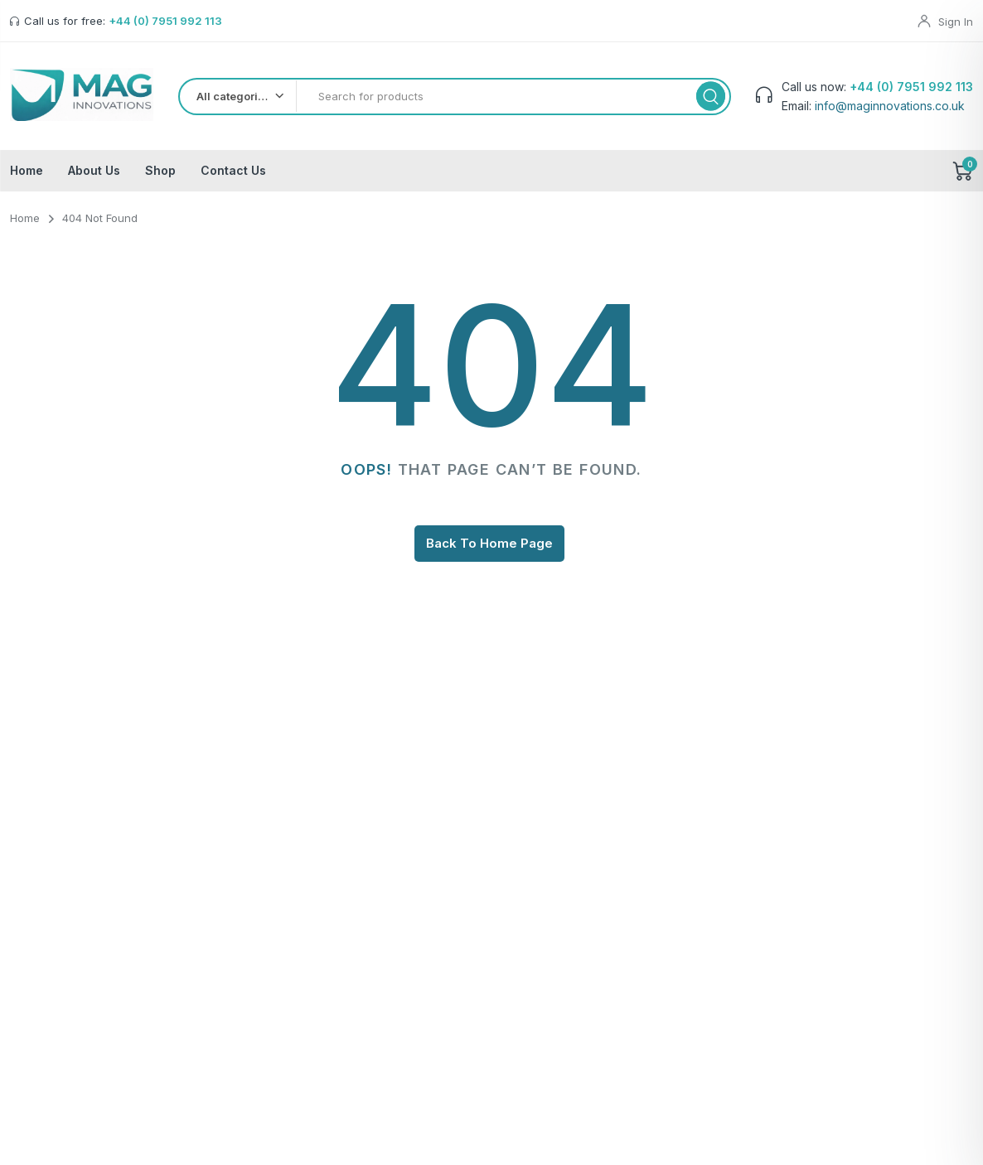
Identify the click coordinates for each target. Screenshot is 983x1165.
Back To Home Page (489, 547)
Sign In (955, 21)
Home (26, 174)
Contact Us (233, 174)
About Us (94, 174)
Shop (160, 174)
